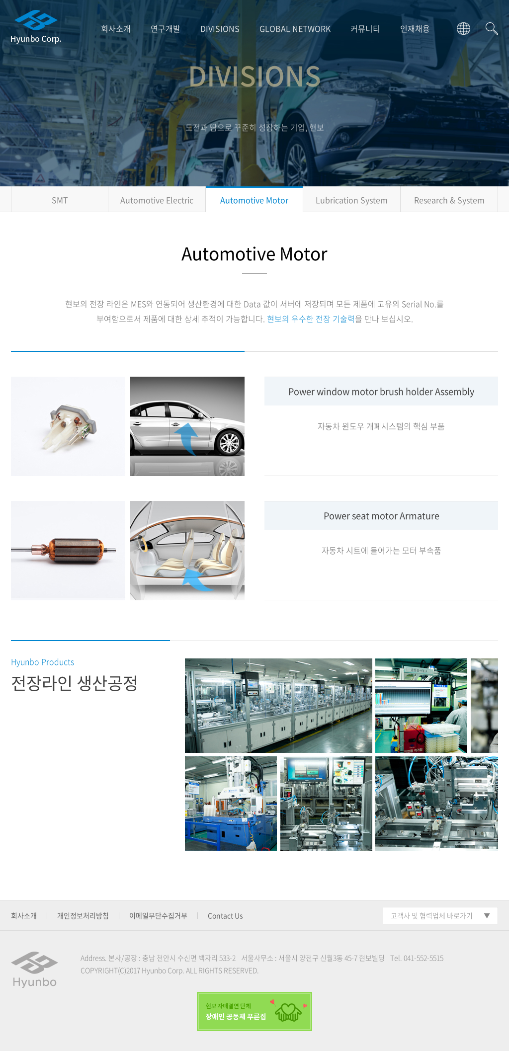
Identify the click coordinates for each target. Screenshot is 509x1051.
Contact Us (225, 915)
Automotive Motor (254, 200)
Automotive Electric (156, 200)
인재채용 (415, 28)
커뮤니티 (365, 28)
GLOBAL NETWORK (295, 28)
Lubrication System (352, 200)
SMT (60, 200)
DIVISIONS (220, 28)
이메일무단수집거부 (158, 915)
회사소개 (116, 28)
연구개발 (165, 28)
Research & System (449, 200)
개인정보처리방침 (83, 915)
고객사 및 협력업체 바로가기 (432, 915)
